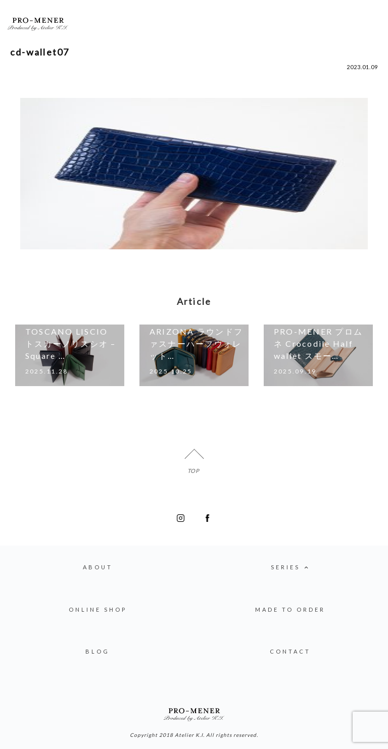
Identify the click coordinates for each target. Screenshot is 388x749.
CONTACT (290, 651)
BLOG (97, 651)
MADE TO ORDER (290, 609)
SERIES (290, 568)
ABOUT (98, 567)
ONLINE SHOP (98, 609)
